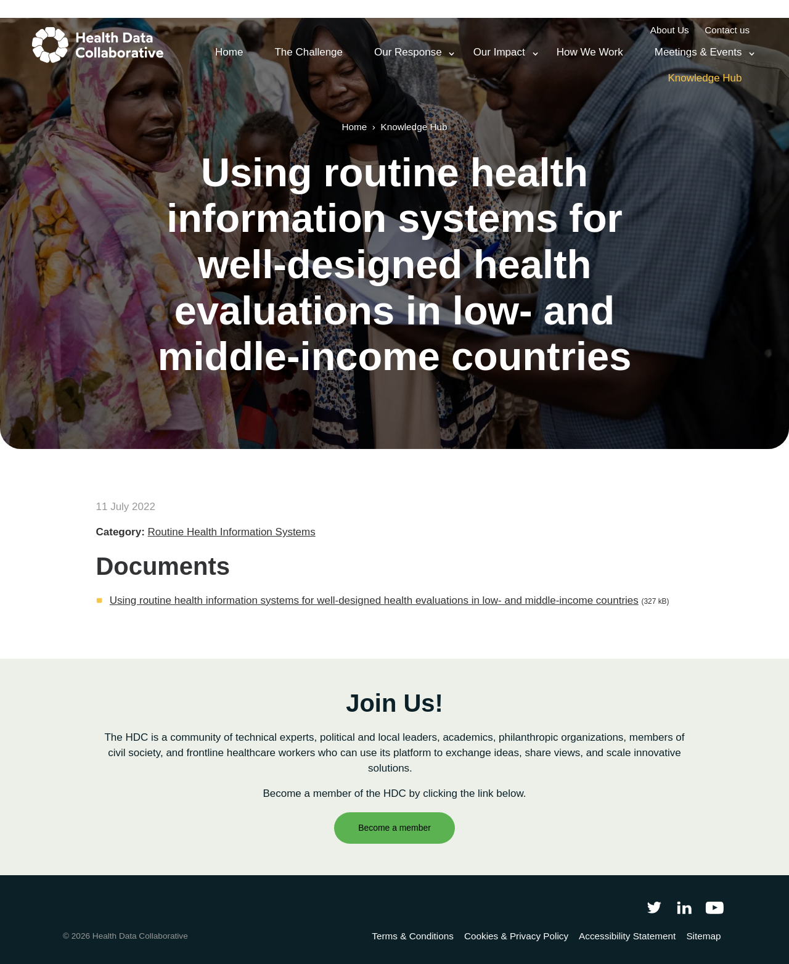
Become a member (394, 828)
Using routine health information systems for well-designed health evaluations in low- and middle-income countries (374, 600)
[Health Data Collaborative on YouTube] (714, 907)
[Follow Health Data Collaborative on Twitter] (653, 907)
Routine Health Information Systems (232, 532)
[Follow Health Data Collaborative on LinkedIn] (683, 907)
